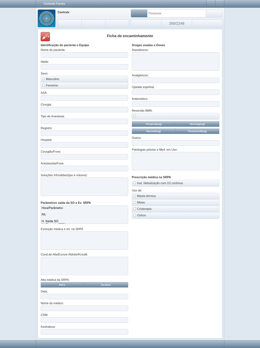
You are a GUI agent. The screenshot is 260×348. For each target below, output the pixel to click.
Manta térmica (146, 196)
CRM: (44, 315)
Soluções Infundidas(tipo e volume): (64, 175)
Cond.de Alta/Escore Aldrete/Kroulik (64, 254)
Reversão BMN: (142, 110)
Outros (141, 215)
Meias (141, 202)
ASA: (44, 92)
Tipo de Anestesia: (53, 116)
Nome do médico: (52, 303)
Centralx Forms (56, 3)
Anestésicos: (140, 50)
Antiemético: (140, 98)
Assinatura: (48, 326)
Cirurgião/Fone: (51, 151)
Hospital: (46, 139)
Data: (44, 291)
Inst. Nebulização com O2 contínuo (160, 183)
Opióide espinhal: (143, 87)
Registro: (46, 128)
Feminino (52, 85)
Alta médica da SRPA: (55, 279)
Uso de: (137, 190)
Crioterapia (144, 208)
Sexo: (44, 73)
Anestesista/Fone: (52, 163)
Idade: (45, 61)
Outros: (136, 137)
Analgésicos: (140, 75)
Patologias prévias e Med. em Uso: (155, 149)
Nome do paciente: (53, 50)
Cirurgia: (46, 104)
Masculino (52, 79)
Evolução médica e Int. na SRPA (62, 229)
